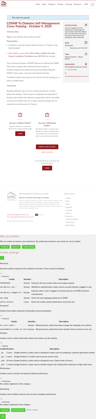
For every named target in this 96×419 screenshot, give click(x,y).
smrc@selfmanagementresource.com (18, 215)
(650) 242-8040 (71, 69)
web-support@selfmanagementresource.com (20, 217)
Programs (51, 4)
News (38, 4)
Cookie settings (29, 247)
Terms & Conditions (72, 219)
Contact (68, 198)
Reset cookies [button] (32, 408)
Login (86, 4)
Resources (77, 4)
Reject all (16, 247)
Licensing (68, 4)
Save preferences (18, 408)
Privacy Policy (70, 222)
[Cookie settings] (3, 414)
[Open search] (91, 3)
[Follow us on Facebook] (36, 215)
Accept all (5, 247)
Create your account (47, 147)
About (44, 4)
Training (60, 4)
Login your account (47, 152)
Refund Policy (70, 225)
